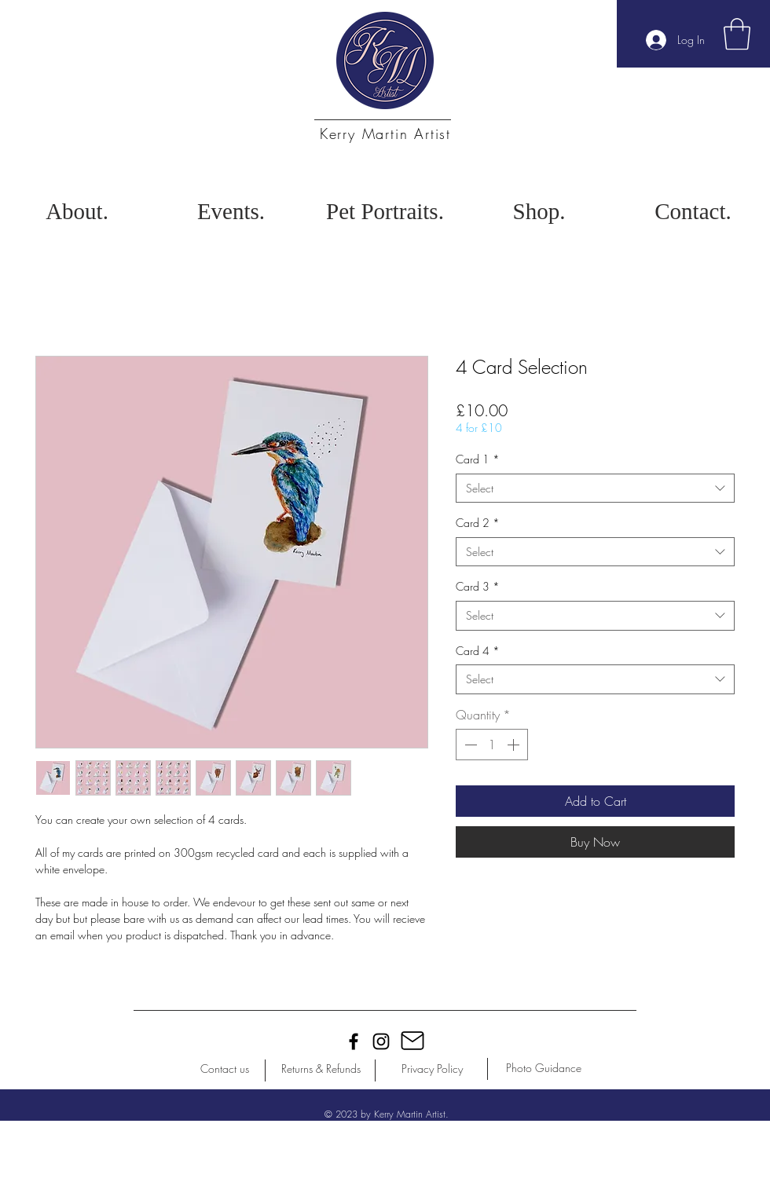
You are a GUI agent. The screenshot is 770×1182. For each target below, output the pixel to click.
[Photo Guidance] (544, 1068)
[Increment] (515, 744)
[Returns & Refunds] (320, 1069)
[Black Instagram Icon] (381, 1041)
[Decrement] (469, 744)
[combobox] (595, 488)
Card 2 (478, 522)
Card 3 (478, 586)
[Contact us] (224, 1069)
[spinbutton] (492, 744)
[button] (737, 33)
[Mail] (412, 1041)
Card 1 (478, 459)
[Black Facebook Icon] (354, 1041)
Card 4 (478, 650)
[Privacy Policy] (432, 1069)
